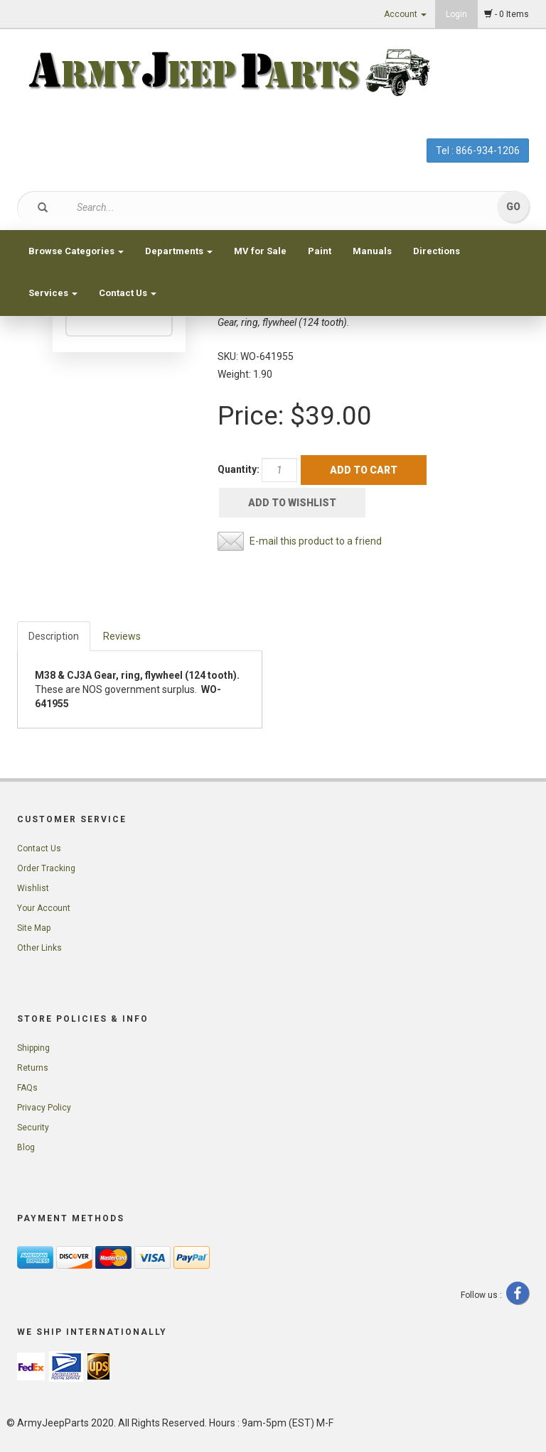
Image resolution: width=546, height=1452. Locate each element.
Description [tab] (53, 636)
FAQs (27, 1088)
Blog (26, 1147)
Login (456, 14)
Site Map (33, 928)
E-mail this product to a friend (316, 541)
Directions (436, 251)
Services (52, 293)
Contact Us (127, 293)
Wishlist (33, 888)
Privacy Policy (44, 1108)
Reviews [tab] (122, 636)
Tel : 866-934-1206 (478, 150)
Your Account (43, 908)
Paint (319, 251)
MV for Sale (260, 251)
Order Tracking (46, 868)
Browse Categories (76, 251)
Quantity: (238, 469)
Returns (32, 1068)
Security (33, 1127)
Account (405, 14)
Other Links (39, 948)
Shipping (33, 1048)
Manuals (372, 251)
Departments (179, 251)
